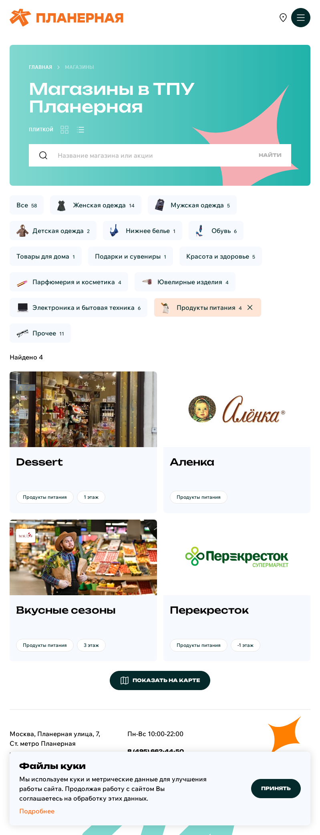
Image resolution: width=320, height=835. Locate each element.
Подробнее (36, 811)
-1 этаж (245, 645)
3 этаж (91, 645)
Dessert (39, 462)
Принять (276, 788)
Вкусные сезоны (66, 610)
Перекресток (209, 610)
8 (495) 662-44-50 (155, 751)
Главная (40, 67)
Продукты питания (45, 497)
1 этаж (91, 497)
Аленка (192, 462)
